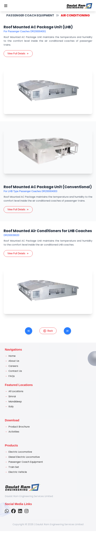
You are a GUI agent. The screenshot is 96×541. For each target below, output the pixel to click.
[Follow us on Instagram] (26, 515)
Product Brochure (19, 430)
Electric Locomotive (20, 455)
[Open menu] (5, 5)
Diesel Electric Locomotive (24, 460)
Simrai (12, 400)
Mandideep (15, 405)
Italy (11, 410)
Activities (13, 435)
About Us (13, 364)
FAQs (11, 380)
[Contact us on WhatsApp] (7, 515)
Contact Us (15, 374)
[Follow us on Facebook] (13, 515)
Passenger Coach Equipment (25, 465)
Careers (13, 369)
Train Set (13, 471)
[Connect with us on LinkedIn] (20, 515)
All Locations (15, 395)
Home (12, 359)
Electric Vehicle (17, 475)
